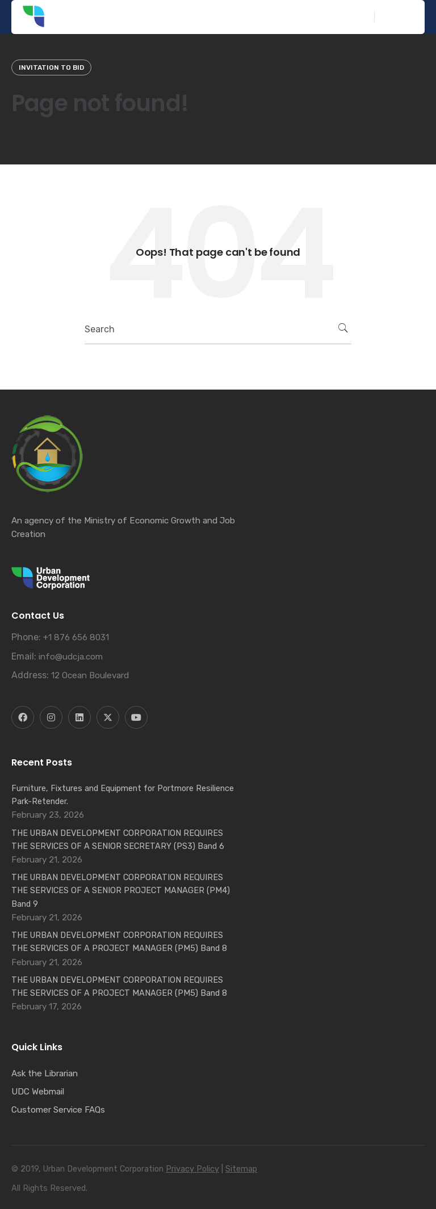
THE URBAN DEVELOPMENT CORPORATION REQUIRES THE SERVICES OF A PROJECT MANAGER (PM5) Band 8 (119, 941)
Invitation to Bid (51, 67)
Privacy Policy (192, 1169)
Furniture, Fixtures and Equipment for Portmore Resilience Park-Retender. (122, 794)
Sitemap (241, 1169)
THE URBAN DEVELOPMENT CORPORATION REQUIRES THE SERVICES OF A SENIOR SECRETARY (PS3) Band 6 (117, 839)
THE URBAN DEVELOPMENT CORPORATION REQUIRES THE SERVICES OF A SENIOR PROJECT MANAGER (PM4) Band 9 (120, 890)
